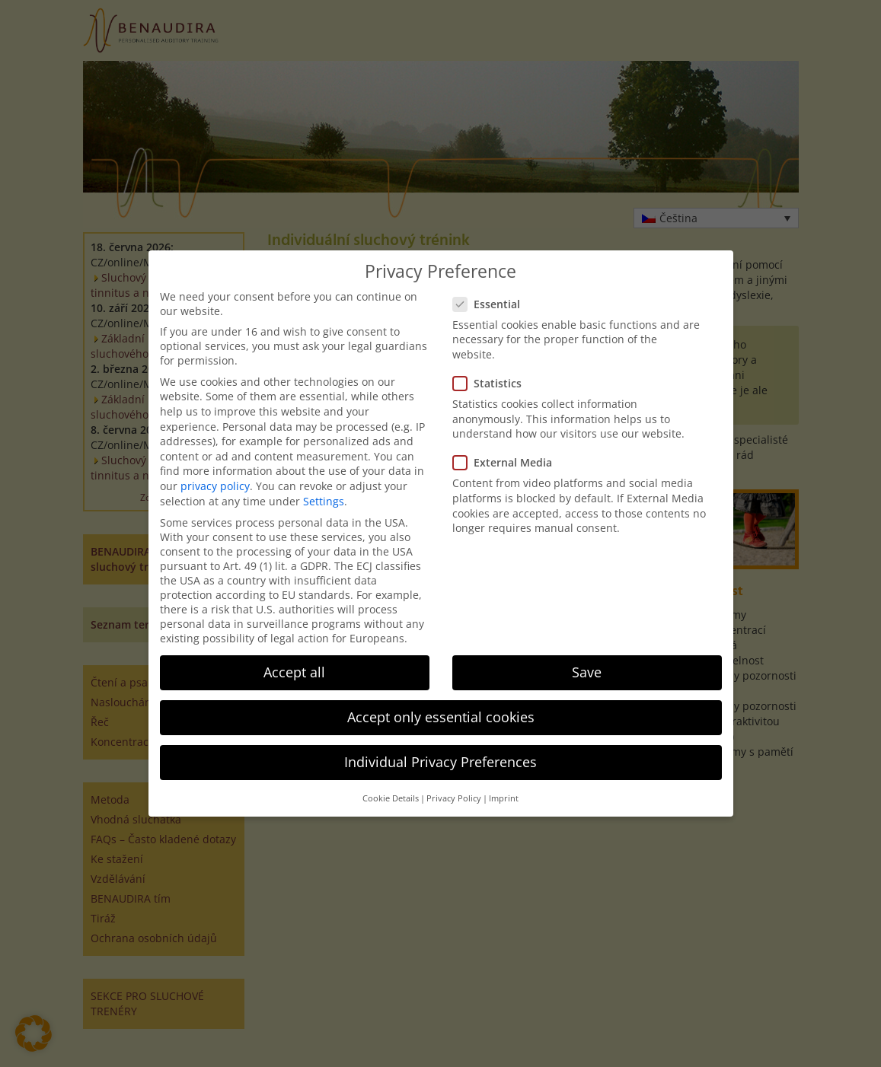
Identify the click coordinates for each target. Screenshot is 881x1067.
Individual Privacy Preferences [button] (440, 762)
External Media (507, 462)
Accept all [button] (294, 672)
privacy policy (215, 486)
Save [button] (587, 672)
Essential (491, 304)
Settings (323, 501)
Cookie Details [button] (390, 798)
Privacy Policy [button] (453, 798)
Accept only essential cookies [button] (441, 717)
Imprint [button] (504, 798)
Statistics (491, 383)
